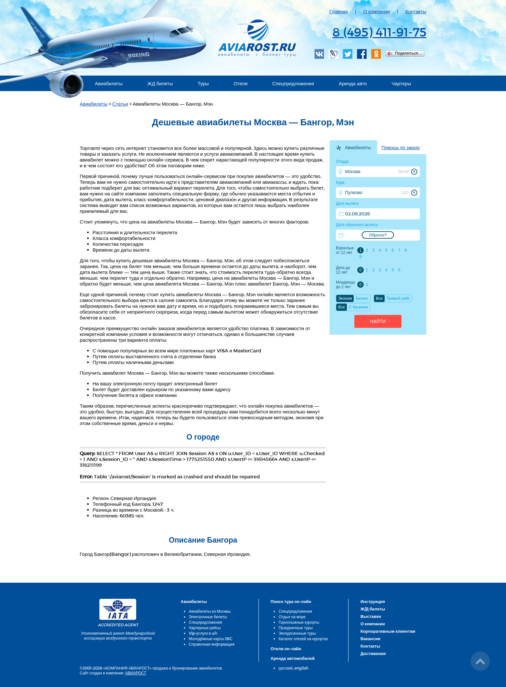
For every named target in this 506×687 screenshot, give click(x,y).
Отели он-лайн (285, 648)
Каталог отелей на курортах (303, 638)
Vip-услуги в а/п (203, 633)
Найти (378, 321)
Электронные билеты (208, 616)
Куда (340, 182)
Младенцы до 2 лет (345, 284)
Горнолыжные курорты (298, 622)
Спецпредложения (293, 83)
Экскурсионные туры (297, 633)
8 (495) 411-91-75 (379, 32)
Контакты (415, 11)
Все (379, 298)
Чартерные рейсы (205, 627)
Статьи (120, 104)
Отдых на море (292, 616)
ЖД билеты (160, 83)
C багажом (358, 307)
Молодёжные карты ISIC (210, 638)
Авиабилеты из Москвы (210, 611)
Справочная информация (212, 644)
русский (285, 668)
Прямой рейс (398, 298)
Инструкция (372, 601)
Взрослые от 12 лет (345, 250)
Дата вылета (347, 203)
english (301, 668)
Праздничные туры (295, 627)
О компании (376, 11)
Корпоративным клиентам (387, 631)
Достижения (373, 653)
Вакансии (370, 638)
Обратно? (378, 235)
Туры (203, 83)
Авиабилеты (109, 83)
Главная (338, 11)
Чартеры (401, 83)
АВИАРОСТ (135, 673)
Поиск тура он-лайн (290, 601)
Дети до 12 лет (343, 270)
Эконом (345, 298)
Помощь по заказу (400, 147)
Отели (241, 83)
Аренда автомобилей (292, 658)
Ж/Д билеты (372, 608)
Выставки (370, 616)
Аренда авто (353, 83)
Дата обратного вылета (357, 225)
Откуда (342, 161)
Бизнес (362, 298)
